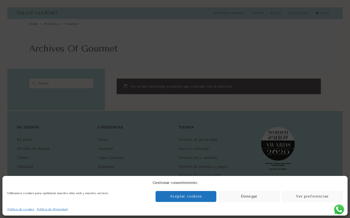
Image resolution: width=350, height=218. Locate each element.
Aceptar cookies (186, 196)
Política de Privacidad (52, 209)
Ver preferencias (312, 196)
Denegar (249, 196)
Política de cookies (20, 209)
